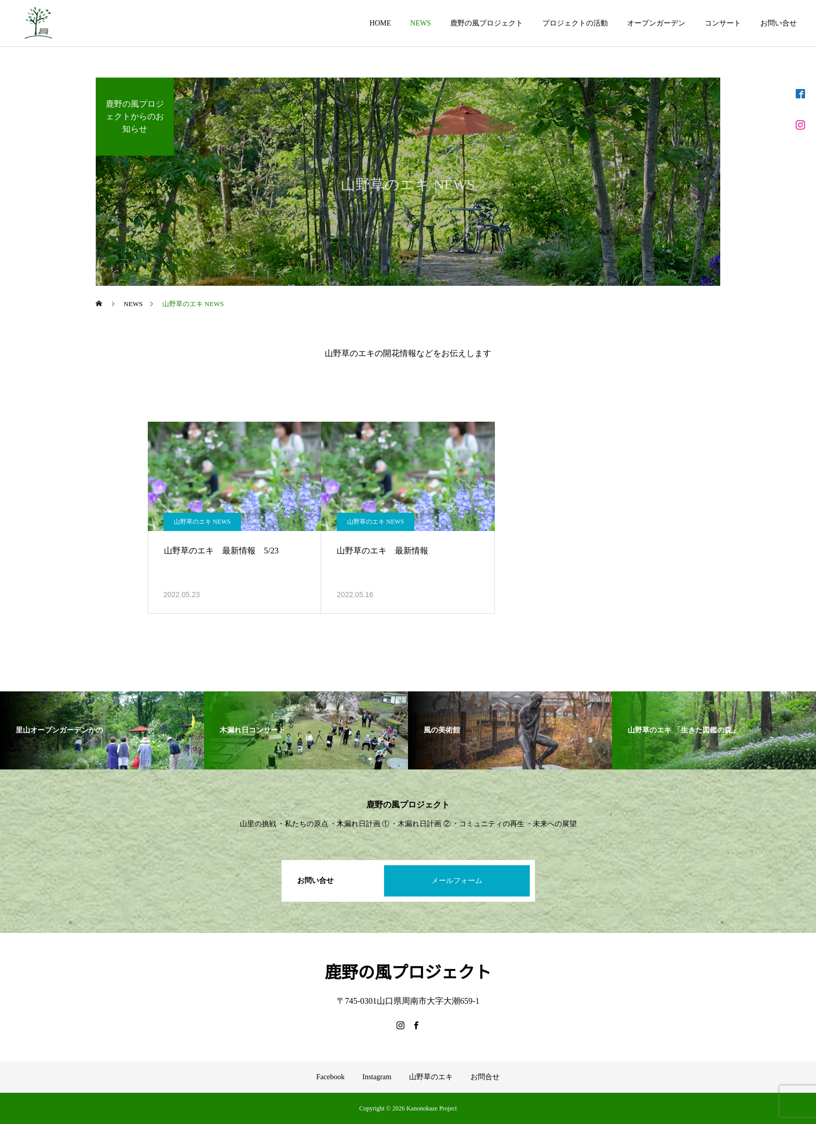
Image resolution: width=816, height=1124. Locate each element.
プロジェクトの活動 (575, 23)
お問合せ (485, 1077)
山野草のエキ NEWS (202, 521)
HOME (380, 23)
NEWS (420, 23)
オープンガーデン (656, 23)
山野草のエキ (431, 1077)
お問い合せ (778, 23)
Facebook (330, 1077)
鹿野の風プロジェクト (486, 23)
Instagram (376, 1077)
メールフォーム (456, 881)
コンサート (723, 23)
